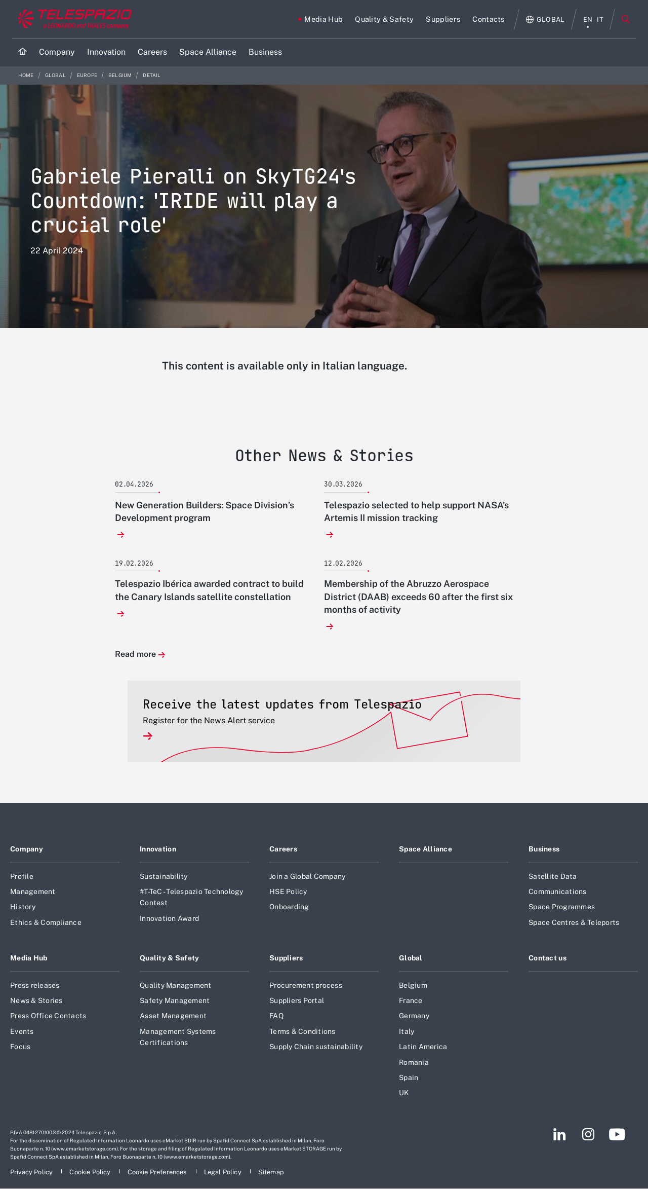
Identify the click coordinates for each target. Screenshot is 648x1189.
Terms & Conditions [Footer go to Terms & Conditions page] (302, 1031)
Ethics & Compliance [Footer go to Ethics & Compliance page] (46, 922)
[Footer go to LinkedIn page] (560, 1134)
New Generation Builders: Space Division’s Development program (204, 511)
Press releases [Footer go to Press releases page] (35, 985)
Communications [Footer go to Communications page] (558, 891)
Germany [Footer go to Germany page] (414, 1016)
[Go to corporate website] (72, 19)
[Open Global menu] (545, 19)
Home (26, 75)
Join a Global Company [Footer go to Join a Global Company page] (307, 876)
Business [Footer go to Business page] (544, 849)
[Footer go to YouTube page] (617, 1134)
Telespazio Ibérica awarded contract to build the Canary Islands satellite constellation (209, 590)
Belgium (120, 75)
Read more (135, 654)
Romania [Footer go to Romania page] (414, 1062)
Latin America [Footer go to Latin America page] (423, 1047)
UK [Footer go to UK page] (404, 1093)
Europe (87, 75)
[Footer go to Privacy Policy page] (32, 1172)
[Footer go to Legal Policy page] (223, 1172)
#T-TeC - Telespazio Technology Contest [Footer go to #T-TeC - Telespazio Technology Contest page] (192, 897)
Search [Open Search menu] (626, 19)
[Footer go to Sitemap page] (271, 1172)
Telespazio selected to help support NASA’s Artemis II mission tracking (416, 511)
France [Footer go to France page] (411, 1000)
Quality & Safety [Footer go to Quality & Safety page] (169, 958)
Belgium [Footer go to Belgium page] (413, 985)
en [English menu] (588, 19)
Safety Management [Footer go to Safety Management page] (175, 1000)
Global (56, 75)
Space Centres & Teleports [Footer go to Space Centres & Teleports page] (574, 922)
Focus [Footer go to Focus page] (20, 1047)
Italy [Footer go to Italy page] (406, 1031)
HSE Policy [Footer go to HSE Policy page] (288, 891)
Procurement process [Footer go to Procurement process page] (305, 985)
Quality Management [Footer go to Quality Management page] (176, 985)
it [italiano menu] (600, 19)
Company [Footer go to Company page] (26, 849)
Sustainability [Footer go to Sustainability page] (164, 876)
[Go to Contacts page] (488, 19)
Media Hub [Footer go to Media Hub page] (29, 958)
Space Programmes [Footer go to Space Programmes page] (562, 907)
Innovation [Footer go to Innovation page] (158, 849)
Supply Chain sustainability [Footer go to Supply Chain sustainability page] (315, 1047)
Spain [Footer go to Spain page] (408, 1077)
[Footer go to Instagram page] (588, 1134)
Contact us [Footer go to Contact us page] (547, 958)
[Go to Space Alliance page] (207, 52)
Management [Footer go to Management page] (33, 891)
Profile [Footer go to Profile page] (21, 876)
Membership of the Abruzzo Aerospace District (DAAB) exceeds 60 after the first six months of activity (418, 596)
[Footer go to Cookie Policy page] (90, 1172)
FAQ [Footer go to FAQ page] (276, 1016)
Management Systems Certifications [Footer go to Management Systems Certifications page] (178, 1037)
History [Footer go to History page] (22, 907)
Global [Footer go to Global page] (411, 958)
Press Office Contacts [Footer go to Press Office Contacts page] (48, 1016)
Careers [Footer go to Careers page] (283, 849)
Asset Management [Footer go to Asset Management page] (173, 1016)
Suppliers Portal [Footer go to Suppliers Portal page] (296, 1000)
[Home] (22, 52)
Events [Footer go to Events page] (22, 1031)
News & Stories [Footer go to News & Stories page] (36, 1000)
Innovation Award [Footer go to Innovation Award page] (169, 918)
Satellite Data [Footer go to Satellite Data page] (553, 876)
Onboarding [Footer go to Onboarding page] (289, 907)
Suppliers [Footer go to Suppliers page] (286, 958)
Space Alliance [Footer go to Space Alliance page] (425, 849)
